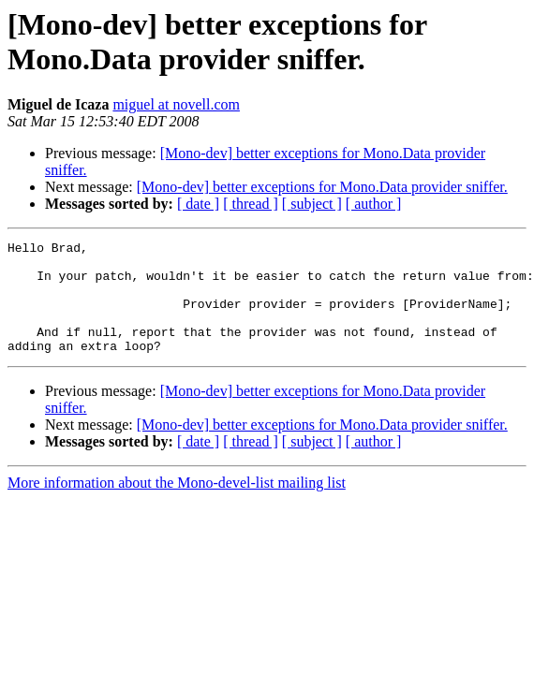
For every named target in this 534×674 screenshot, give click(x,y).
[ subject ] (312, 204)
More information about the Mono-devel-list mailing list (176, 505)
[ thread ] (250, 204)
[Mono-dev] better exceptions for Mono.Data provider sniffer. (322, 187)
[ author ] (374, 204)
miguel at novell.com (176, 104)
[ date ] (198, 204)
